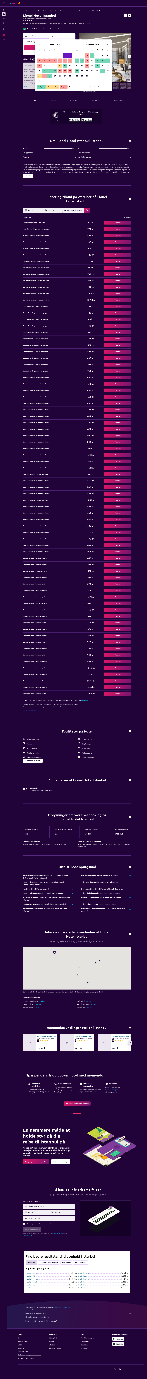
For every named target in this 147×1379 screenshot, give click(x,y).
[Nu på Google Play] (74, 120)
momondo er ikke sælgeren (78, 1313)
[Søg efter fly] (3, 10)
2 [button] (87, 56)
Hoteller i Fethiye (31, 1285)
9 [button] (87, 61)
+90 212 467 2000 (30, 26)
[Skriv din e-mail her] (51, 1218)
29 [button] (65, 76)
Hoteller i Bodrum (32, 1279)
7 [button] (59, 61)
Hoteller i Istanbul (81, 11)
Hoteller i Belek (83, 1276)
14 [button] (60, 66)
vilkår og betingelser (59, 1233)
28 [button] (60, 76)
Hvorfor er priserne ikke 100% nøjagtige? (78, 1321)
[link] (77, 1103)
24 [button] (39, 76)
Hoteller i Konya (83, 1288)
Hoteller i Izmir (82, 1282)
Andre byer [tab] (31, 1262)
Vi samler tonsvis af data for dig (78, 1317)
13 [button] (55, 66)
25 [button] (44, 76)
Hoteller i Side (31, 1276)
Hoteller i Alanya (31, 1273)
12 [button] (49, 66)
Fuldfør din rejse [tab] (80, 1262)
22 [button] (65, 71)
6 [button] (54, 61)
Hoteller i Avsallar (31, 1288)
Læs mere (84, 700)
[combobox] (51, 1206)
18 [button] (44, 71)
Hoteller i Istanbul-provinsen (65, 11)
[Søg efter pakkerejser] (3, 23)
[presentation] (87, 119)
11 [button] (44, 66)
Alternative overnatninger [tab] (49, 1262)
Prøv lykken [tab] (66, 1262)
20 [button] (55, 71)
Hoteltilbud (26, 11)
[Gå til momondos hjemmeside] (14, 3)
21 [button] (60, 71)
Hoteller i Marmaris (84, 1279)
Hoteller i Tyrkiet (49, 11)
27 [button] (55, 76)
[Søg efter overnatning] (3, 14)
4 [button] (44, 61)
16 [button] (70, 66)
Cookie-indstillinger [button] (29, 710)
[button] (3, 3)
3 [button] (39, 61)
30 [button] (70, 76)
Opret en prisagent (111, 1090)
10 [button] (39, 66)
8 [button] (64, 61)
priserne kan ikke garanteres (62, 1307)
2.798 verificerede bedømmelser (48, 29)
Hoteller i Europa (37, 11)
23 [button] (70, 71)
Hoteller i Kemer (83, 1285)
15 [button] (65, 66)
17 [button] (39, 71)
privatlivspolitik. (27, 1235)
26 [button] (50, 76)
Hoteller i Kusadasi (32, 1282)
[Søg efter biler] (3, 19)
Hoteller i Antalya (83, 1273)
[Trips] (3, 29)
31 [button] (39, 81)
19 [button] (49, 71)
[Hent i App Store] (87, 120)
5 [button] (49, 61)
